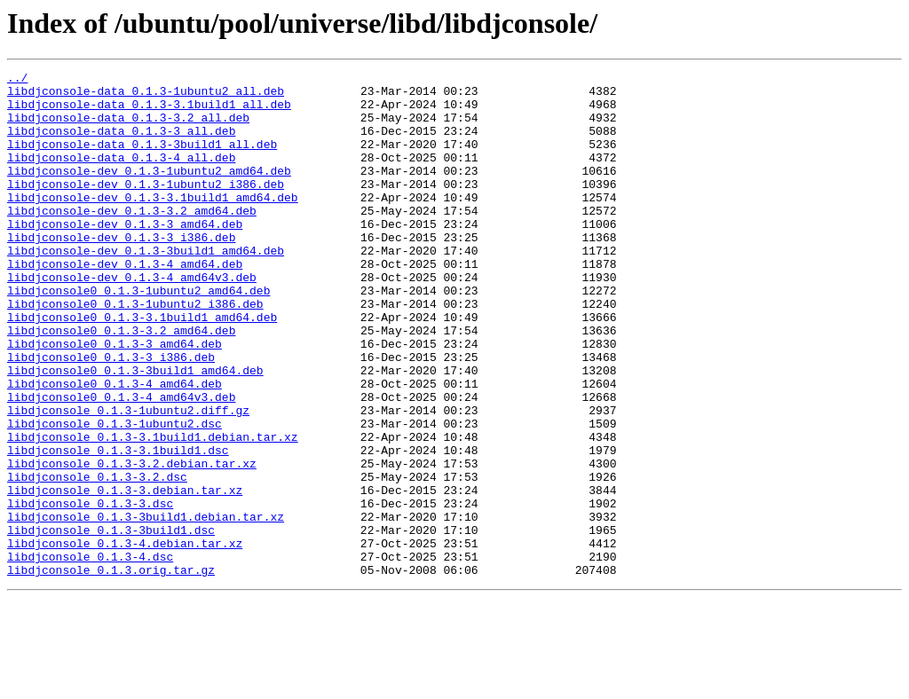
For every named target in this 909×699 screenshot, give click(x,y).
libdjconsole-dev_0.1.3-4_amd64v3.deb (132, 319)
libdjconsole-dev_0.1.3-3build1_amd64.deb (145, 287)
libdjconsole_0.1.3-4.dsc (90, 655)
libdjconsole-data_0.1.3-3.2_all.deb (128, 128)
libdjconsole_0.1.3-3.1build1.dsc (118, 527)
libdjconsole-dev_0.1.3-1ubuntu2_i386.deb (145, 208)
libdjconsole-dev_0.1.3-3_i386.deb (121, 271)
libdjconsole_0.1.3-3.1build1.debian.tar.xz (152, 511)
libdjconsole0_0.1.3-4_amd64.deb (114, 447)
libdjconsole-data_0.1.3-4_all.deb (121, 176)
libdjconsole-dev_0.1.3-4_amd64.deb (124, 303)
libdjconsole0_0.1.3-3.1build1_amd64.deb (142, 367)
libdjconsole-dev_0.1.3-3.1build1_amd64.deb (152, 224)
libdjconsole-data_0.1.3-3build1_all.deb (142, 160)
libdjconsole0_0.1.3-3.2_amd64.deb (121, 383)
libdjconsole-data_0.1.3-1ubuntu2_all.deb (145, 96)
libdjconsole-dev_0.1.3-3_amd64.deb (124, 255)
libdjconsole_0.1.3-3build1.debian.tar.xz (145, 607)
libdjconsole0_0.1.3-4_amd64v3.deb (121, 463)
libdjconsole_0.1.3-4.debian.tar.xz (124, 639)
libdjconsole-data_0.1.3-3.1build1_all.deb (149, 112)
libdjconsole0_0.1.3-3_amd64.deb (114, 399)
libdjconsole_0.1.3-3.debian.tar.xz (124, 575)
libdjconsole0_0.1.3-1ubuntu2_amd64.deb (138, 335)
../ (17, 80)
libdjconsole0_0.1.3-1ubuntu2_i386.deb (135, 351)
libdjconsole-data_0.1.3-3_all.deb (121, 144)
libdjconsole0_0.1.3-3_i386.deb (111, 415)
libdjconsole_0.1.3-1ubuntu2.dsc (114, 495)
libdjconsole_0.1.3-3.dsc (90, 591)
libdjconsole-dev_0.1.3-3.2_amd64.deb (132, 239)
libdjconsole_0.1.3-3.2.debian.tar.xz (132, 543)
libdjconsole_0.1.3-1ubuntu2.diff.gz (128, 479)
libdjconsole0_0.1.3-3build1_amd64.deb (135, 431)
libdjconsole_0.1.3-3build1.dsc (111, 623)
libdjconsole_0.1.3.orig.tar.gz (111, 671)
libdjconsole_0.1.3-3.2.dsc (97, 559)
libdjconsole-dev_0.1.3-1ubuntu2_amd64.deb (149, 192)
